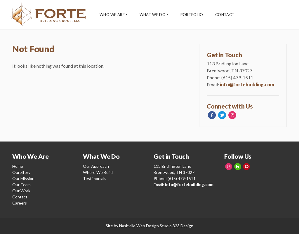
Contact (230, 15)
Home (17, 166)
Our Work (21, 190)
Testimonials (94, 178)
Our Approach (96, 166)
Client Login (272, 14)
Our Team (21, 184)
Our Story (21, 172)
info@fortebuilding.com (247, 84)
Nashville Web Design (139, 225)
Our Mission (23, 178)
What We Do (154, 15)
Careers (19, 202)
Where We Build (98, 172)
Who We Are (112, 15)
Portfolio (195, 15)
